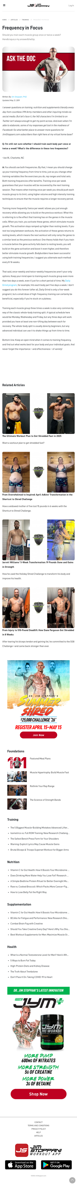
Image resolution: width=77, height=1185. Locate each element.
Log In (71, 5)
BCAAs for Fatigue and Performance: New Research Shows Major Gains (40, 918)
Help (38, 1132)
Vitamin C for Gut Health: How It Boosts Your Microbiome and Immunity (40, 870)
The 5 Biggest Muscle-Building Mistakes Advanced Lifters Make (40, 827)
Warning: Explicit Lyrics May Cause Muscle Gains (34, 844)
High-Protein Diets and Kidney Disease (29, 966)
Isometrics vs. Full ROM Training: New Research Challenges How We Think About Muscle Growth (40, 833)
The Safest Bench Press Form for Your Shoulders (34, 839)
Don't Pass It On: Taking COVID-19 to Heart (31, 977)
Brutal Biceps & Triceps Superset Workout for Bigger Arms (39, 850)
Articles (14, 20)
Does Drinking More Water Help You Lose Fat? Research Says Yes (40, 875)
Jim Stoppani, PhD (19, 97)
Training (25, 20)
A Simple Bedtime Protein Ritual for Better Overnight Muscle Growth (40, 881)
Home (4, 20)
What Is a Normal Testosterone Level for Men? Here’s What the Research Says (40, 955)
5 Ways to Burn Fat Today (23, 960)
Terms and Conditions (38, 1125)
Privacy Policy (38, 1129)
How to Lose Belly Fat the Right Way (28, 892)
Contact (38, 1122)
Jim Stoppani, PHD (38, 5)
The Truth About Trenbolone (24, 971)
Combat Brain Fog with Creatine (26, 923)
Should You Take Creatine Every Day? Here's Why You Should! (40, 929)
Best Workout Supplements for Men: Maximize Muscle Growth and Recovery (40, 934)
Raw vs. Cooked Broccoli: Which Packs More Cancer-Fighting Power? (40, 886)
